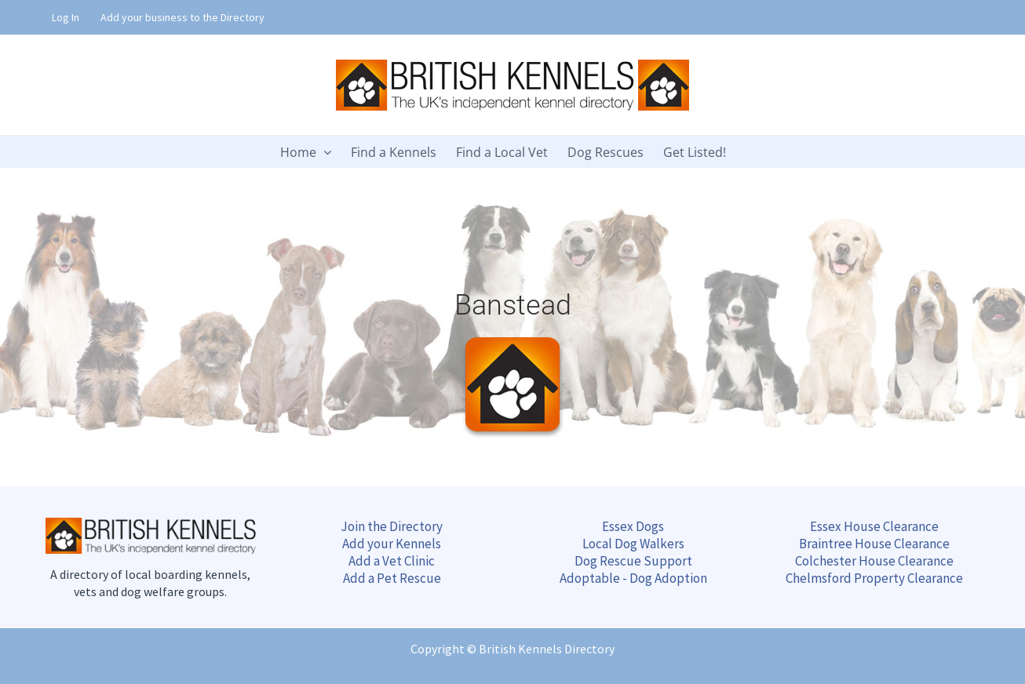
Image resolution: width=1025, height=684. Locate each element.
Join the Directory (392, 526)
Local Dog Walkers (633, 543)
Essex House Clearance (874, 526)
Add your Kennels (391, 543)
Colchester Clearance (874, 560)
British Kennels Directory (547, 649)
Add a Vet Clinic (391, 560)
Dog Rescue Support (633, 560)
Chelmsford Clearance (874, 578)
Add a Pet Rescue (392, 578)
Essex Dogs (633, 526)
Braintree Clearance (874, 543)
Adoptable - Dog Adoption (633, 578)
